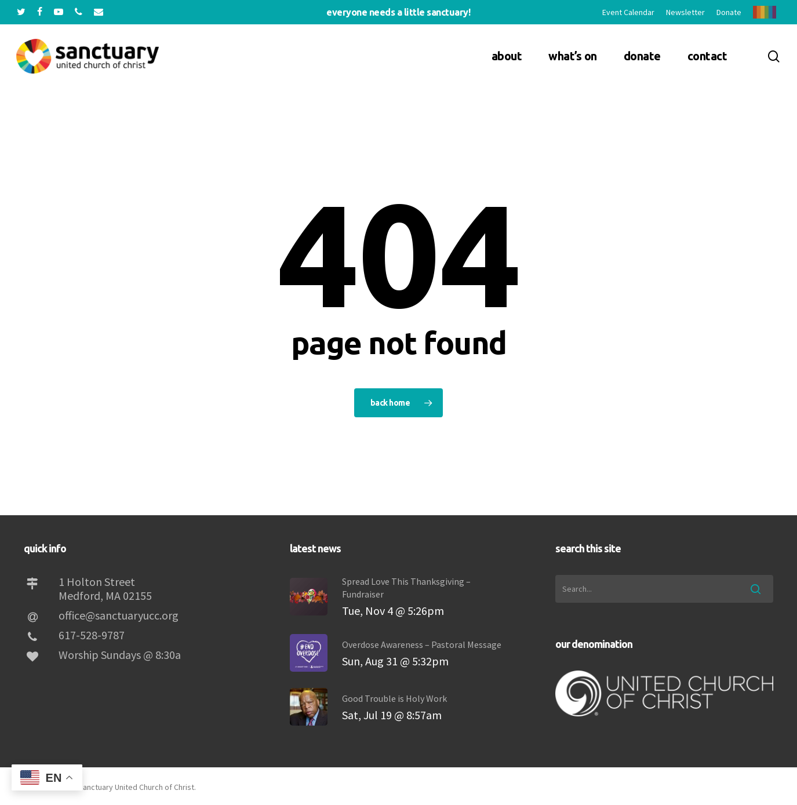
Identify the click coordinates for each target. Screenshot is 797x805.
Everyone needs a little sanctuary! (398, 12)
